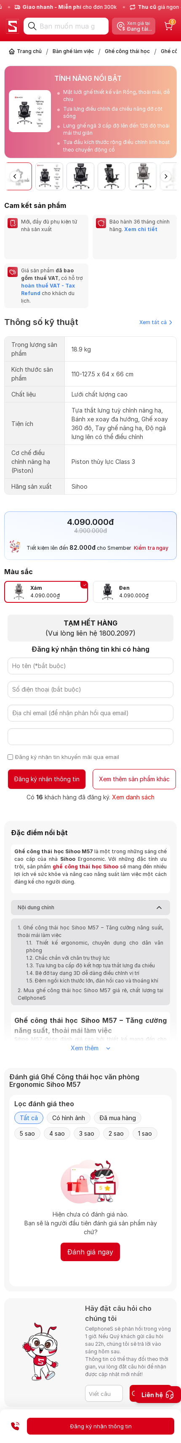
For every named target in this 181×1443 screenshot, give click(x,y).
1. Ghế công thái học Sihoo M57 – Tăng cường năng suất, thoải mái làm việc (90, 931)
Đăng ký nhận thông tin (47, 779)
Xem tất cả (155, 322)
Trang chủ (29, 51)
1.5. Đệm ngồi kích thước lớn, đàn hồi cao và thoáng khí (92, 980)
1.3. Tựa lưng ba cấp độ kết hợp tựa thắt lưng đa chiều (90, 965)
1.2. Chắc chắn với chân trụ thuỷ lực (68, 958)
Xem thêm (90, 1048)
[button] (166, 176)
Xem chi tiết (140, 229)
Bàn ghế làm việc (73, 51)
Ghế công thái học (127, 51)
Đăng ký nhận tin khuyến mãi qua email (67, 756)
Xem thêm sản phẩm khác (134, 779)
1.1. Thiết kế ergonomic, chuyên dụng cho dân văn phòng (94, 946)
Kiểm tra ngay (151, 548)
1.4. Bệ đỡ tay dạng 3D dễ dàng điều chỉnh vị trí (82, 973)
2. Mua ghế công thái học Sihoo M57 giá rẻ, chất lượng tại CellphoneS (90, 994)
